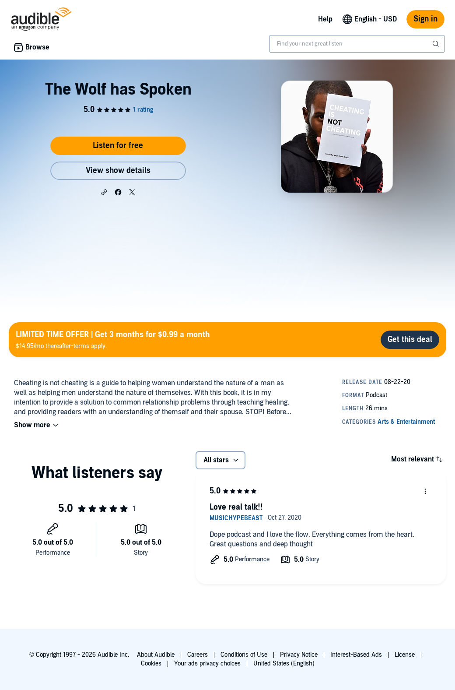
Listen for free (118, 145)
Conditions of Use (243, 654)
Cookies (151, 663)
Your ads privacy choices (207, 663)
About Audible (156, 654)
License (405, 654)
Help (325, 19)
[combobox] (357, 44)
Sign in (425, 19)
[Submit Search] (436, 44)
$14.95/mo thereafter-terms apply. (113, 339)
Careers (197, 654)
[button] (104, 192)
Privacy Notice (299, 654)
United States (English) (284, 663)
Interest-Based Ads (356, 654)
